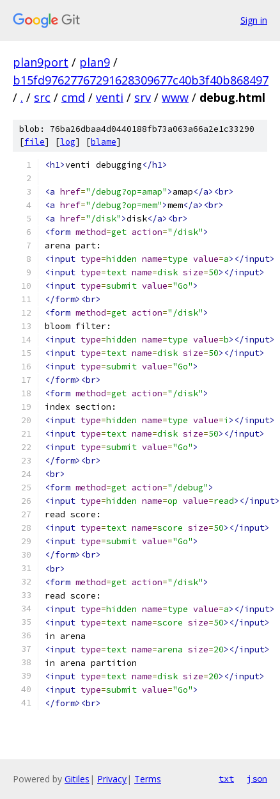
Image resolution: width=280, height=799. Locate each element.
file (34, 141)
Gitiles (77, 779)
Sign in (253, 20)
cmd (73, 97)
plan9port (40, 62)
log (67, 141)
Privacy (112, 779)
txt (226, 778)
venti (109, 97)
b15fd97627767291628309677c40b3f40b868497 (140, 80)
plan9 (94, 62)
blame (103, 141)
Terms (147, 779)
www (175, 97)
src (42, 97)
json (257, 778)
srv (142, 97)
